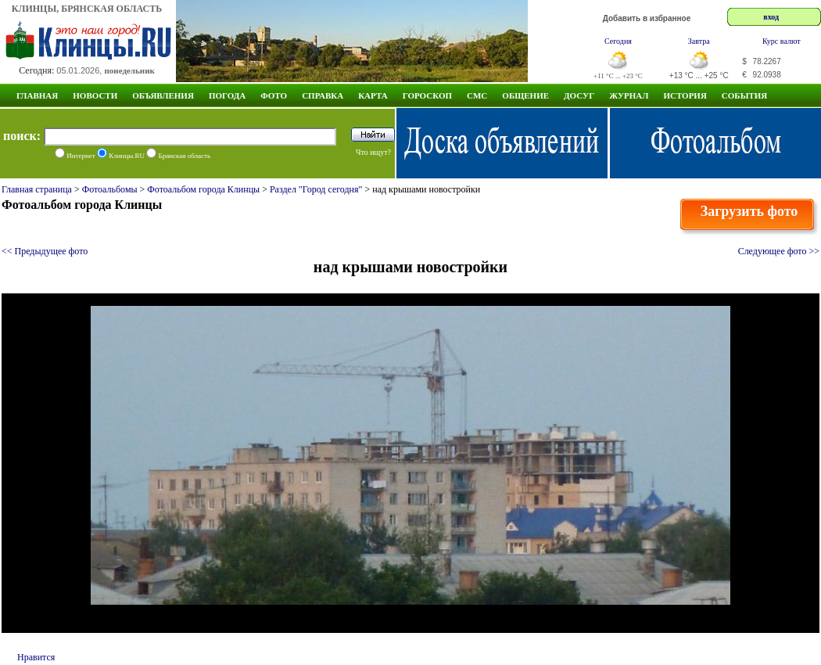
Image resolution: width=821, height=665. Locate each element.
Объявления (163, 95)
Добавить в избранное (647, 18)
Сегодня (618, 41)
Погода (227, 95)
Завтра (699, 41)
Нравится (36, 657)
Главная (37, 95)
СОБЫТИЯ (744, 95)
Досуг (579, 95)
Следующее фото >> (778, 251)
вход (771, 17)
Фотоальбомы (110, 189)
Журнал (628, 95)
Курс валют (781, 41)
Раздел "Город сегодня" (316, 189)
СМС (477, 95)
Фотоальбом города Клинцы (203, 189)
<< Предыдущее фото (45, 251)
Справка (322, 95)
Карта (373, 95)
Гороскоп (427, 95)
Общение (525, 95)
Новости (95, 95)
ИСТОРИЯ (684, 95)
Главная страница (37, 189)
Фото (273, 95)
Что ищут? (373, 152)
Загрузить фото (749, 211)
